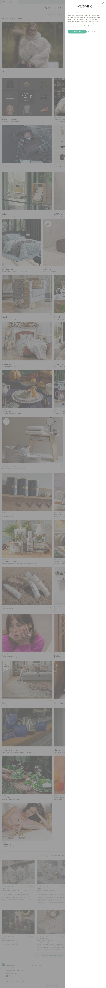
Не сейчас (92, 32)
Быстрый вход (77, 32)
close (102, 3)
